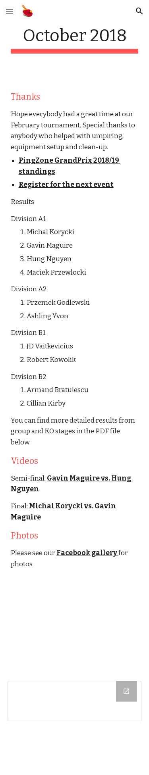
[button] (9, 11)
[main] (75, 39)
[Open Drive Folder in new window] (126, 691)
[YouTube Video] (75, 627)
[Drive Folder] (75, 701)
